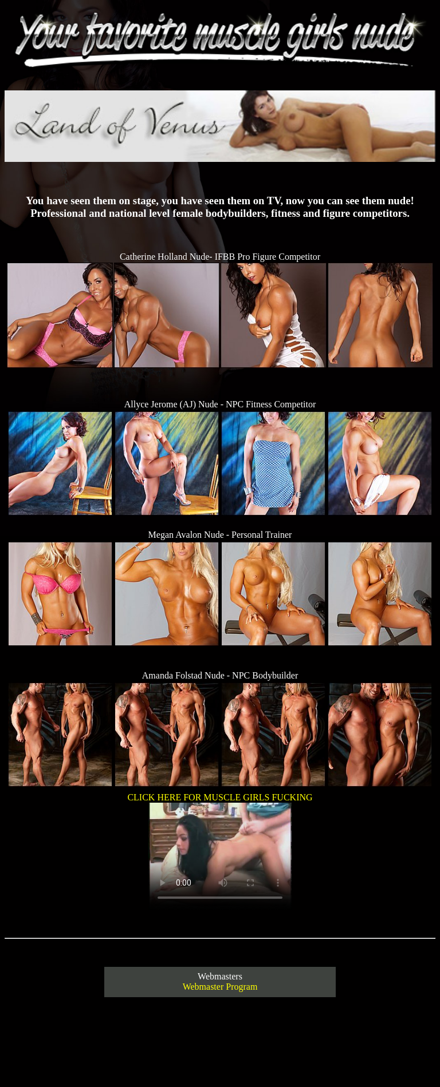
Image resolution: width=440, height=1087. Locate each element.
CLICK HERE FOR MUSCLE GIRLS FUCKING (219, 852)
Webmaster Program (220, 986)
